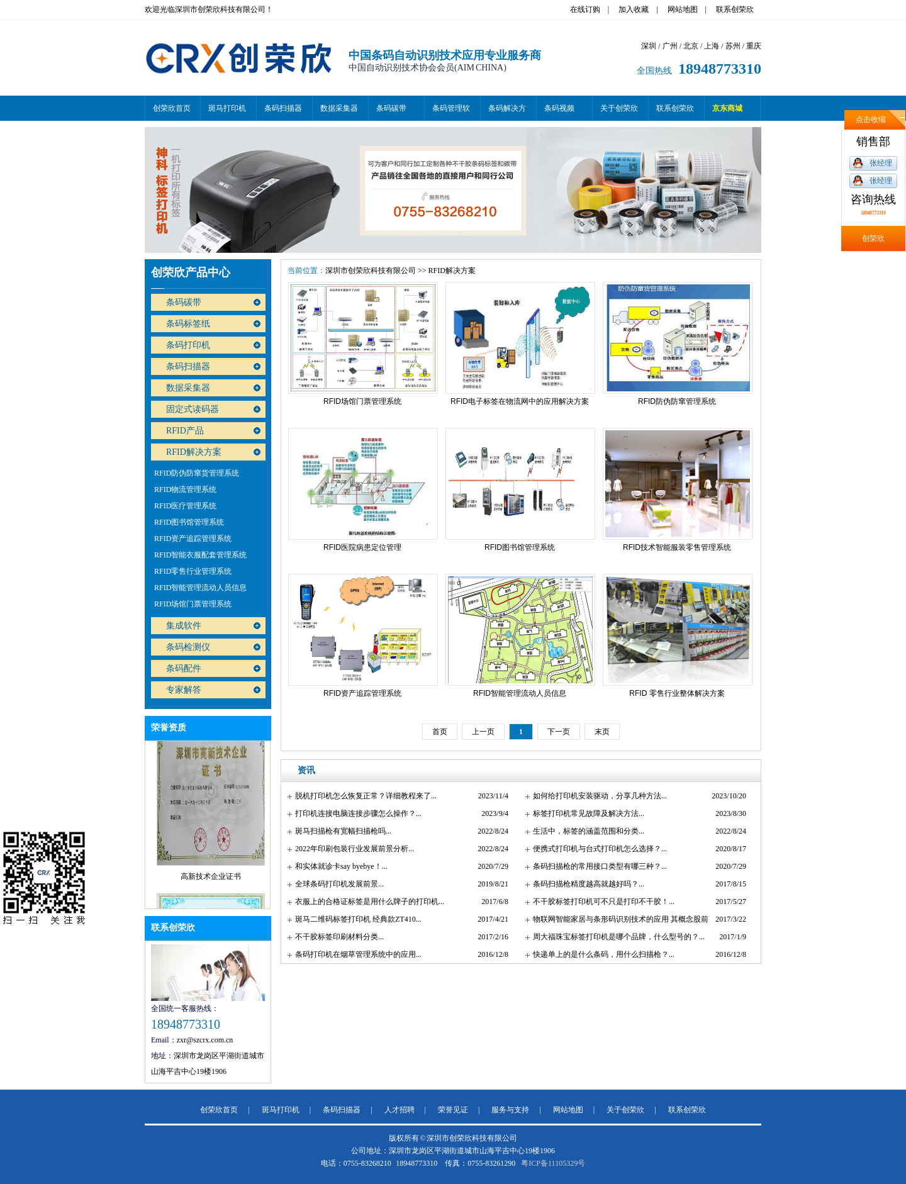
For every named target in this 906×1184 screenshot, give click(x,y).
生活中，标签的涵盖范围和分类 (586, 831)
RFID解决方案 (193, 452)
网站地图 (683, 9)
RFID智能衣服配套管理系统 (200, 554)
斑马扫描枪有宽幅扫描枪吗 (340, 831)
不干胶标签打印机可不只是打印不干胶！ (601, 901)
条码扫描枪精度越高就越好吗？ (586, 884)
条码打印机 (188, 345)
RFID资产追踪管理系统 (193, 538)
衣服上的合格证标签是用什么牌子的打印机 (367, 901)
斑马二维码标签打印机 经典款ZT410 (355, 919)
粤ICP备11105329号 (553, 1163)
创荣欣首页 (172, 108)
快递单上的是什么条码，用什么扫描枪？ (601, 954)
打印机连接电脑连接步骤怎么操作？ (355, 813)
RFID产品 (185, 430)
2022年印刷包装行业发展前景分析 (351, 848)
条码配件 (183, 668)
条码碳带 (391, 108)
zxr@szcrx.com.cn (205, 1040)
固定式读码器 (192, 409)
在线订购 (585, 9)
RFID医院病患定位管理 (362, 547)
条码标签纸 (188, 323)
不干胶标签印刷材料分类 (336, 936)
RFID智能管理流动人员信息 (200, 587)
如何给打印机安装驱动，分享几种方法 (597, 795)
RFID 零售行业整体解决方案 (676, 693)
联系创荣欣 (735, 9)
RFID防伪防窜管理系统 (677, 401)
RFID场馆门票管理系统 (193, 604)
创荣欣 (873, 238)
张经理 (881, 163)
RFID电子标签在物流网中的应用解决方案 (519, 401)
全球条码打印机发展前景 (336, 884)
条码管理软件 (451, 112)
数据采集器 (339, 108)
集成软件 (183, 625)
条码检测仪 (188, 647)
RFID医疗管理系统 (185, 505)
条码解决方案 (507, 112)
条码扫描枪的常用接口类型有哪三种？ (597, 866)
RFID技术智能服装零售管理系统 (677, 547)
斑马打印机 (227, 108)
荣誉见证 (453, 1109)
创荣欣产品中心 (190, 272)
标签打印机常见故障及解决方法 (586, 813)
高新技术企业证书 (211, 878)
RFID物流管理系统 (185, 489)
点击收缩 (871, 119)
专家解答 (183, 690)
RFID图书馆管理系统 (189, 522)
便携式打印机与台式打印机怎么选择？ (597, 848)
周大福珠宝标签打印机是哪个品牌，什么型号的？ (616, 936)
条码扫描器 (283, 108)
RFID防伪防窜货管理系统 (196, 473)
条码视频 (559, 108)
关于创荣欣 (619, 108)
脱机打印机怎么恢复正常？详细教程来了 (363, 795)
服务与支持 (510, 1109)
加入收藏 (633, 9)
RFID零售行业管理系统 (193, 571)
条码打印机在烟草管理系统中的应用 (355, 954)
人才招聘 (399, 1109)
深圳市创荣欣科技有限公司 (370, 270)
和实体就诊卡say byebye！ (338, 866)
